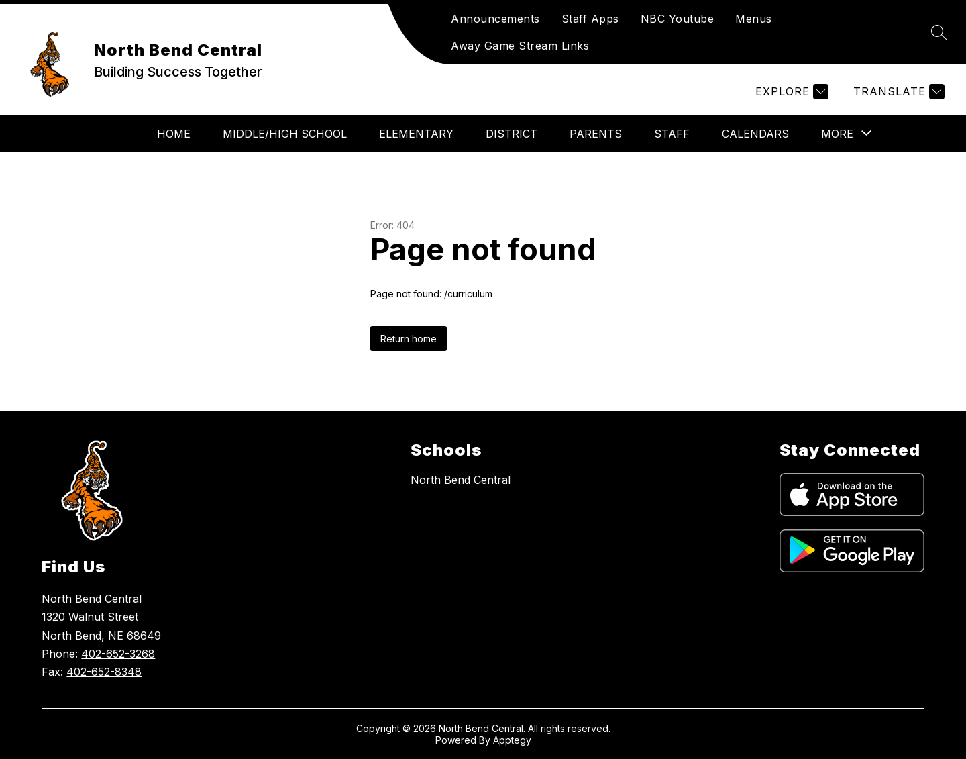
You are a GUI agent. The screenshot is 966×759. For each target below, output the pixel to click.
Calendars (755, 133)
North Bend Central (461, 480)
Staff (672, 133)
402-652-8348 (104, 671)
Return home (408, 338)
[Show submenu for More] (837, 133)
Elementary (416, 133)
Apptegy (512, 740)
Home (174, 133)
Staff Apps (590, 19)
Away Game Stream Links (520, 45)
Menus (753, 19)
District (511, 133)
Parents (596, 133)
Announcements (495, 19)
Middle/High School (285, 133)
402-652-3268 (118, 653)
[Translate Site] (897, 91)
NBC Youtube (677, 19)
